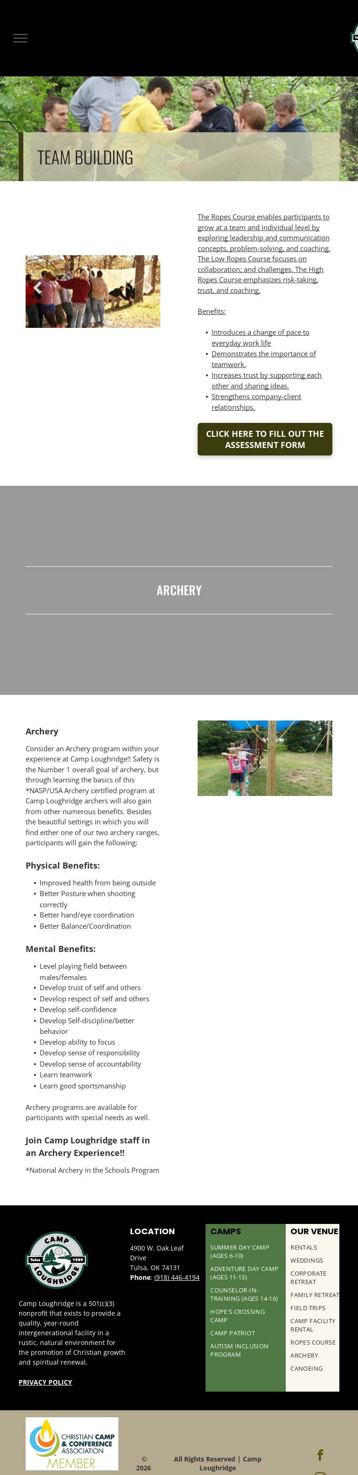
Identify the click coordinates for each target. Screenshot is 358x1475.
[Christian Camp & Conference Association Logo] (72, 1443)
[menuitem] (245, 1253)
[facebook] (320, 1456)
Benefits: (212, 311)
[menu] (20, 38)
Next (149, 288)
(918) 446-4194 (177, 1277)
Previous (37, 288)
